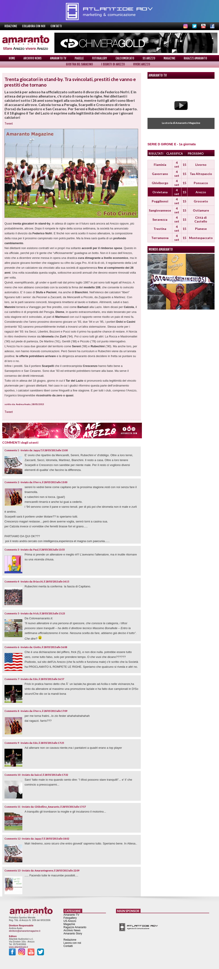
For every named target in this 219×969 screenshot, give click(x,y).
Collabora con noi (34, 26)
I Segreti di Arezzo (113, 64)
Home (12, 58)
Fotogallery (99, 58)
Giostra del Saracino (79, 64)
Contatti (56, 26)
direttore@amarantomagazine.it (24, 931)
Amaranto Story (72, 933)
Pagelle (79, 58)
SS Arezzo (149, 58)
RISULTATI (156, 153)
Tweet (8, 123)
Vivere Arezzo (141, 64)
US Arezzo (69, 921)
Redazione (11, 26)
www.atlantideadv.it (18, 947)
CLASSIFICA (174, 153)
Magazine (169, 58)
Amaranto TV (58, 58)
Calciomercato (125, 58)
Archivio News (32, 58)
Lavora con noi (72, 942)
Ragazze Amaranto (195, 58)
